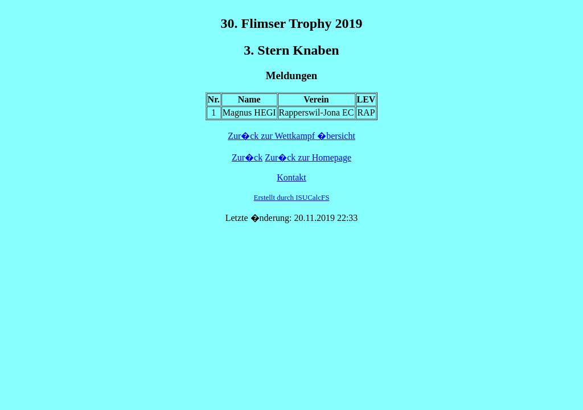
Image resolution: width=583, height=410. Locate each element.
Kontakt (291, 177)
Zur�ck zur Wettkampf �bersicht (291, 136)
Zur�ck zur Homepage (308, 157)
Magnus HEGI (249, 112)
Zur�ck (247, 157)
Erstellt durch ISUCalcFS (292, 197)
